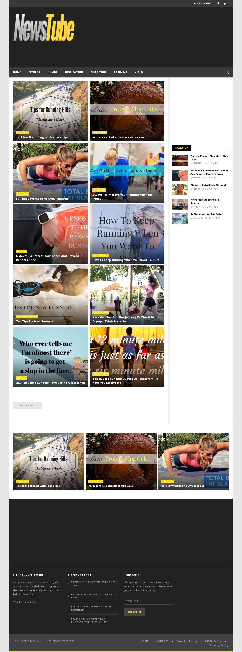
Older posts (28, 405)
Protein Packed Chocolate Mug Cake (118, 137)
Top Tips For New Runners (34, 321)
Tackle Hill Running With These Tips (42, 137)
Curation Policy (187, 641)
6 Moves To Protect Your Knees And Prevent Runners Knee (209, 172)
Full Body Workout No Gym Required (42, 199)
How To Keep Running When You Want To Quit (125, 260)
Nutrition (98, 72)
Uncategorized (27, 316)
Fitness (34, 72)
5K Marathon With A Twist (206, 214)
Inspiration (74, 72)
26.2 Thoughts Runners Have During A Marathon (50, 382)
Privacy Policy (219, 645)
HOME (144, 641)
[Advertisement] (160, 37)
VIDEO (139, 72)
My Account (203, 3)
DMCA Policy (213, 641)
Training (120, 72)
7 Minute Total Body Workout (208, 185)
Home (17, 72)
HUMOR (53, 72)
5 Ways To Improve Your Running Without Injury (89, 620)
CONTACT (162, 641)
